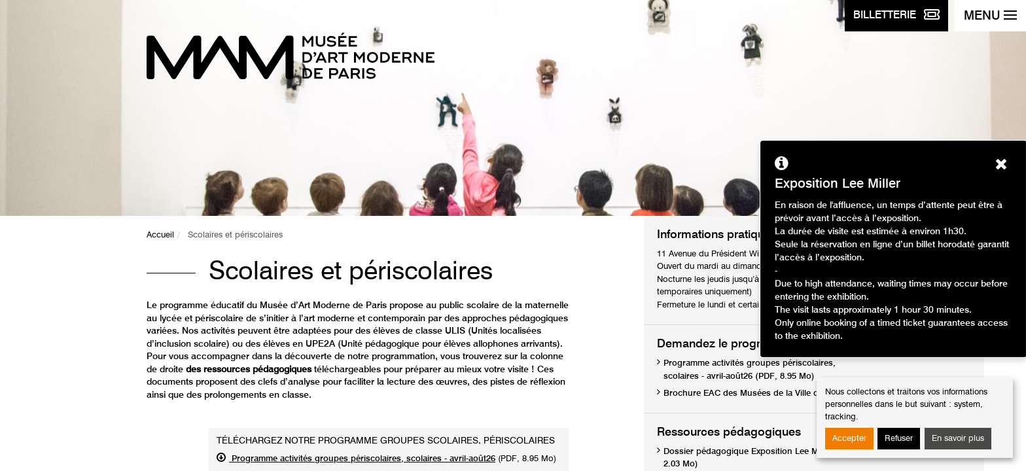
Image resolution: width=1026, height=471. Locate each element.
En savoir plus (958, 438)
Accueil (160, 235)
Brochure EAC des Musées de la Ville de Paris (754, 393)
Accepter (849, 438)
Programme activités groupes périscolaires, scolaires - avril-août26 (362, 459)
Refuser (899, 438)
